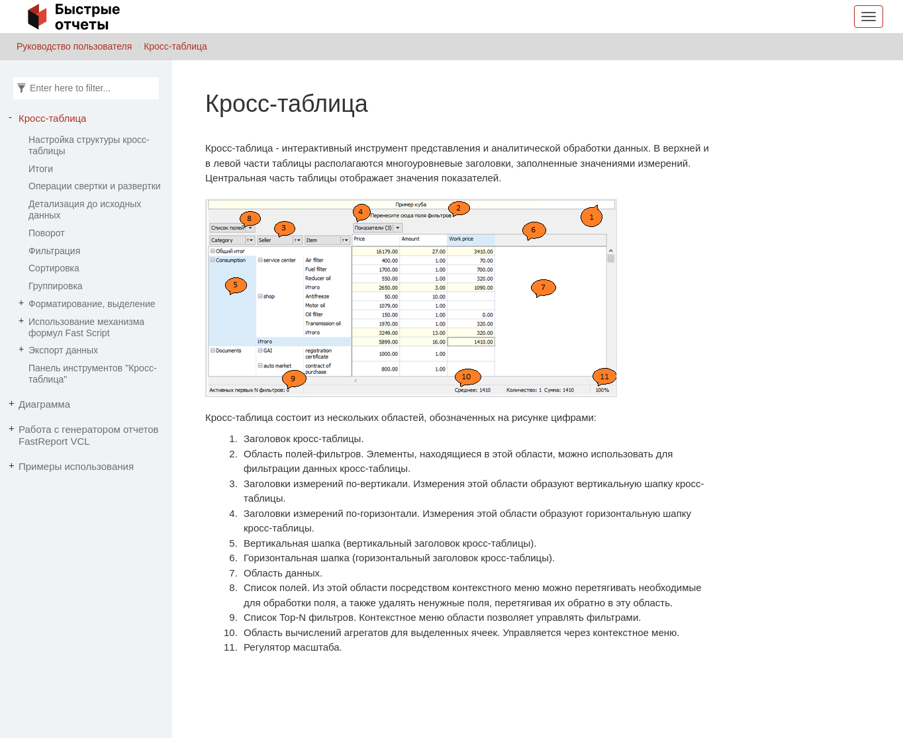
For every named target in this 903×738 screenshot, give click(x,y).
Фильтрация (54, 251)
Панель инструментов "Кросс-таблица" (92, 374)
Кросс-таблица (175, 46)
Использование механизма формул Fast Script (86, 327)
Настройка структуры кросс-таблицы (89, 145)
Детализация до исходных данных (84, 209)
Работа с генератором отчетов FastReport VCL (89, 435)
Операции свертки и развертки (94, 186)
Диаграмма (44, 404)
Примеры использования (76, 466)
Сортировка (53, 268)
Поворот (46, 233)
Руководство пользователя (74, 46)
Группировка (55, 286)
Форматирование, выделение (92, 304)
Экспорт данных (63, 350)
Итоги (40, 168)
